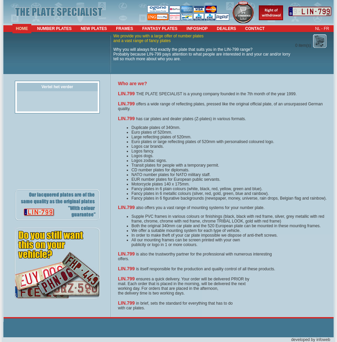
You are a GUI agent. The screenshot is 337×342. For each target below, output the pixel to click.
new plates (94, 28)
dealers (226, 28)
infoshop (197, 28)
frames (124, 28)
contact (255, 28)
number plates (54, 28)
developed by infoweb (310, 339)
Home (22, 28)
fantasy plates (160, 28)
